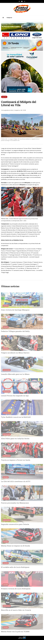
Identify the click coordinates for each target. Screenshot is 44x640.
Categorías (9, 17)
